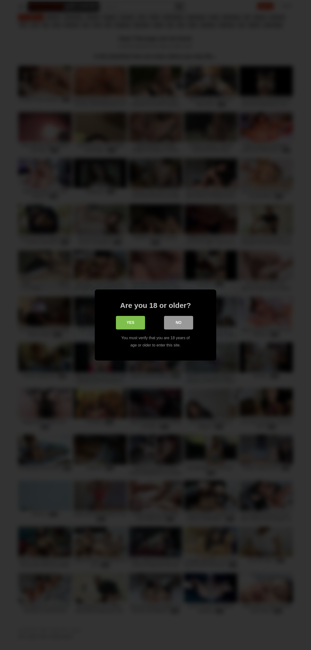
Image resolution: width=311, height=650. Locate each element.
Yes (130, 323)
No (178, 323)
